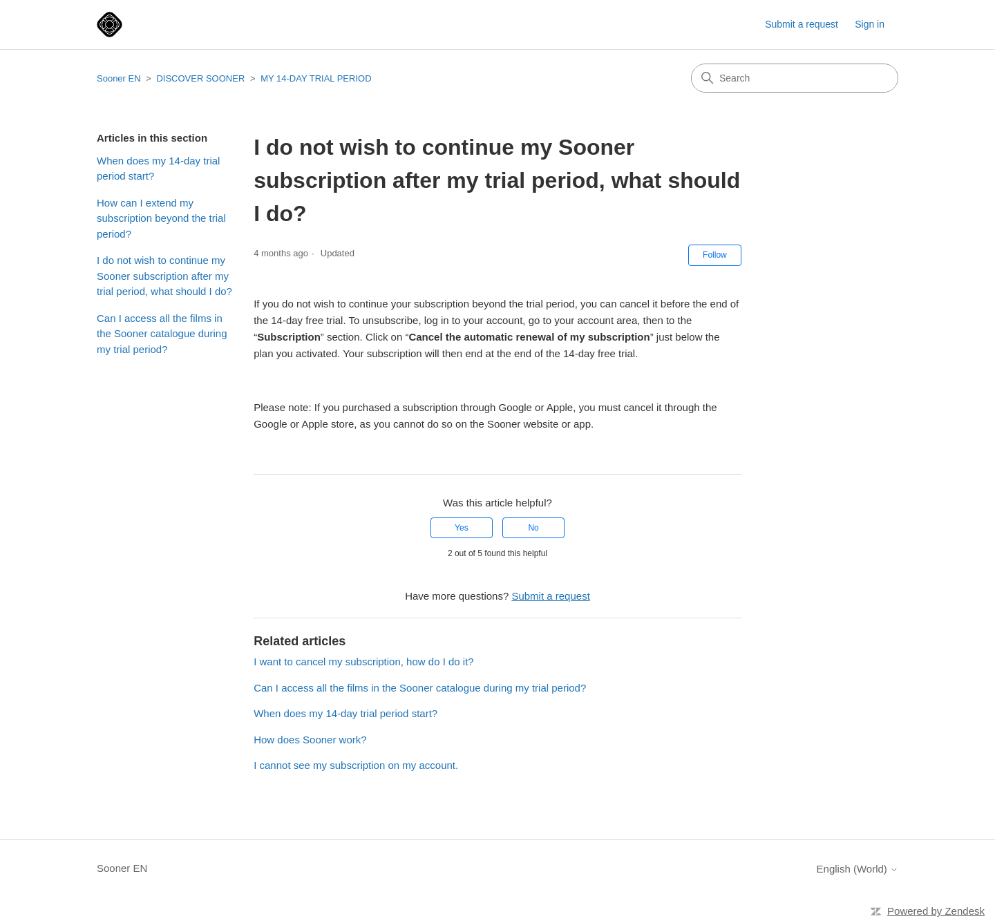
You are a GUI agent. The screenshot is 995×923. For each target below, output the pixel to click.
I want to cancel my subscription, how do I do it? (364, 661)
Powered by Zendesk (936, 911)
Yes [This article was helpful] (461, 528)
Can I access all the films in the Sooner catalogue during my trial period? (162, 333)
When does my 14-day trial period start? (158, 168)
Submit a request (801, 24)
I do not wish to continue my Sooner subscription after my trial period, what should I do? (164, 275)
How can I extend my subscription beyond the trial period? (161, 218)
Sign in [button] (869, 24)
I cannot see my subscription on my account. (356, 765)
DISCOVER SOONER (200, 78)
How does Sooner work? (310, 739)
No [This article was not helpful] (533, 528)
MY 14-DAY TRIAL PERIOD (315, 78)
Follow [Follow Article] (715, 255)
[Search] (795, 78)
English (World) (857, 869)
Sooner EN (119, 78)
